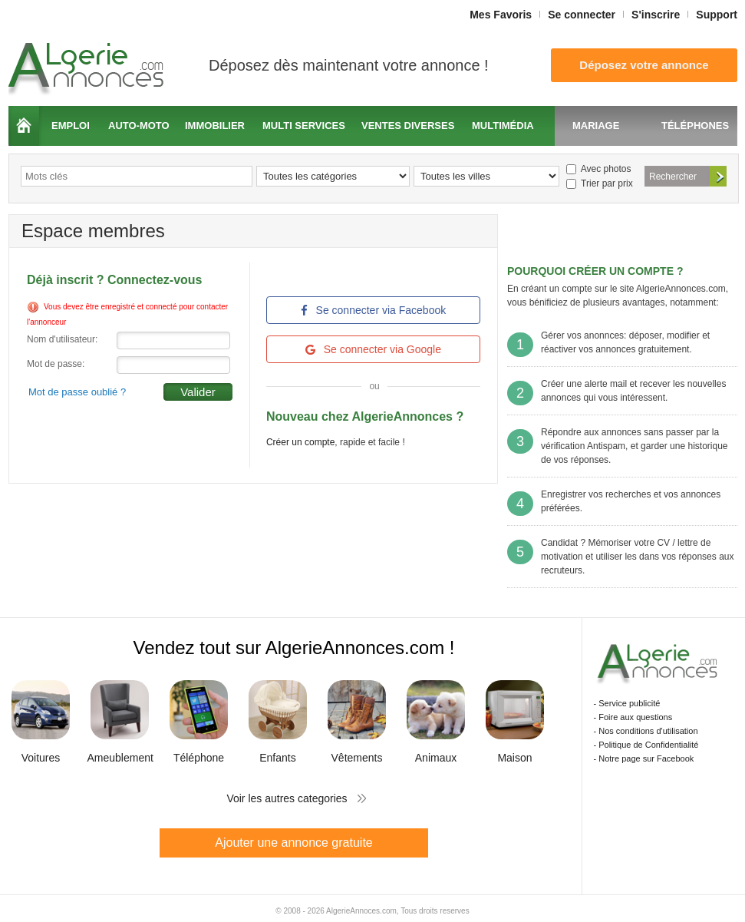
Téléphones (695, 125)
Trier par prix (599, 183)
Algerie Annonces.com (88, 64)
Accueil (23, 126)
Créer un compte (300, 442)
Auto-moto (139, 125)
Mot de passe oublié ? (77, 392)
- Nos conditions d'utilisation (646, 730)
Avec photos (598, 169)
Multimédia (503, 125)
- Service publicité (627, 703)
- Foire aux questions (633, 717)
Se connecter (581, 14)
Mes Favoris (501, 14)
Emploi (70, 125)
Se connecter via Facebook (374, 310)
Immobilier (215, 125)
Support (716, 14)
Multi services (303, 125)
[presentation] (143, 431)
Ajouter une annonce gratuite (293, 842)
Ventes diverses (407, 125)
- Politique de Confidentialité (646, 744)
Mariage (595, 125)
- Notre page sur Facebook (644, 758)
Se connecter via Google (373, 349)
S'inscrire (655, 14)
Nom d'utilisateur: (62, 339)
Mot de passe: (55, 364)
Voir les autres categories (286, 798)
